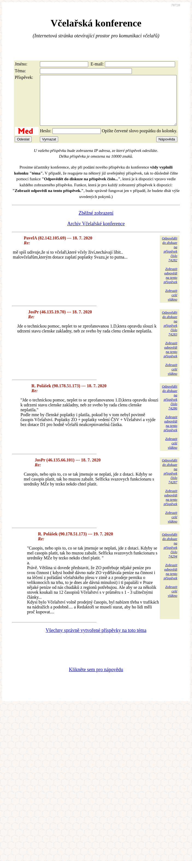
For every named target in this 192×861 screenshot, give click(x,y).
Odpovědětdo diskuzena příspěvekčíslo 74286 (169, 407)
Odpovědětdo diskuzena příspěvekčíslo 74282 (169, 259)
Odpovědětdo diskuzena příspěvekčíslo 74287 (169, 481)
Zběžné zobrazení (96, 223)
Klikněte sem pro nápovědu (96, 679)
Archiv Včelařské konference (96, 233)
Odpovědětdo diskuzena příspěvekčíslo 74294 (169, 555)
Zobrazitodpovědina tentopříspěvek (170, 285)
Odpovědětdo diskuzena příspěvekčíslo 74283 (169, 333)
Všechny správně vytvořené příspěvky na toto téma (96, 640)
